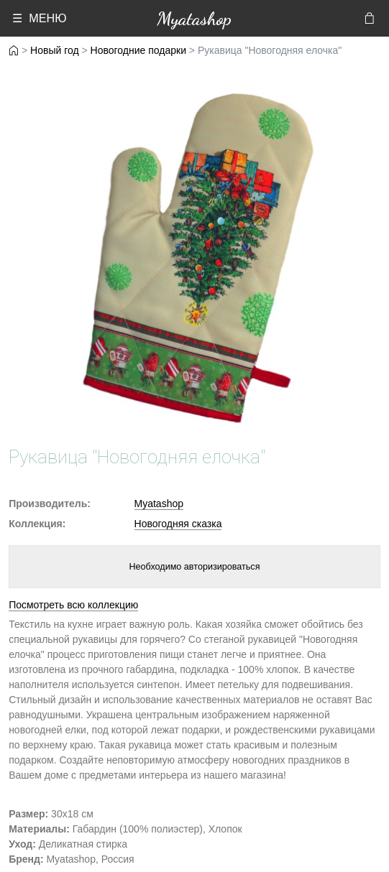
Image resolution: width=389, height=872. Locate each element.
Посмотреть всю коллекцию (73, 605)
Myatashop (194, 18)
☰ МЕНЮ (39, 17)
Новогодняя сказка (178, 523)
